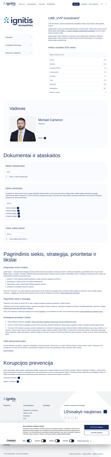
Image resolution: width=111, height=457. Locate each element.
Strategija (46, 405)
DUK (24, 418)
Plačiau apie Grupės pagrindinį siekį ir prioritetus (18, 308)
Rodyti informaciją (83, 453)
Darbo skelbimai (8, 428)
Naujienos (6, 405)
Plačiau (40, 138)
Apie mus (22, 4)
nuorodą (95, 193)
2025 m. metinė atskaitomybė (18, 176)
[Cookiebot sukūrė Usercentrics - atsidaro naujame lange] (11, 453)
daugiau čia (15, 293)
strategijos (42, 311)
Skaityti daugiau (8, 350)
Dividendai (26, 416)
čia (65, 40)
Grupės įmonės (48, 424)
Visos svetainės (93, 4)
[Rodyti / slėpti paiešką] (106, 4)
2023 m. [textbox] (9, 234)
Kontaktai (84, 4)
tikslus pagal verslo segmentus (70, 293)
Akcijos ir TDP (27, 413)
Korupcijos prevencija (10, 378)
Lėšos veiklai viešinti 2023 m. (18, 239)
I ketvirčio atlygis (11, 208)
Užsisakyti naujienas (82, 411)
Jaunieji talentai (8, 434)
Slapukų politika (65, 446)
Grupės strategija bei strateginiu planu (91, 311)
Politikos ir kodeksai (9, 381)
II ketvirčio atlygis (11, 210)
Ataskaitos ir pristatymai (30, 410)
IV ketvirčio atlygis (11, 216)
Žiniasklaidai (51, 4)
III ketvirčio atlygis (11, 213)
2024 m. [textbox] (9, 203)
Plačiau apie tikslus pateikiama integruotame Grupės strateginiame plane (53, 322)
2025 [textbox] (8, 172)
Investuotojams (31, 4)
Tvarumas (42, 4)
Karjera (76, 4)
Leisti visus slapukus (96, 440)
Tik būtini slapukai (96, 445)
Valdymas (26, 424)
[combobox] (13, 172)
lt (101, 4)
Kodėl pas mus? (8, 431)
